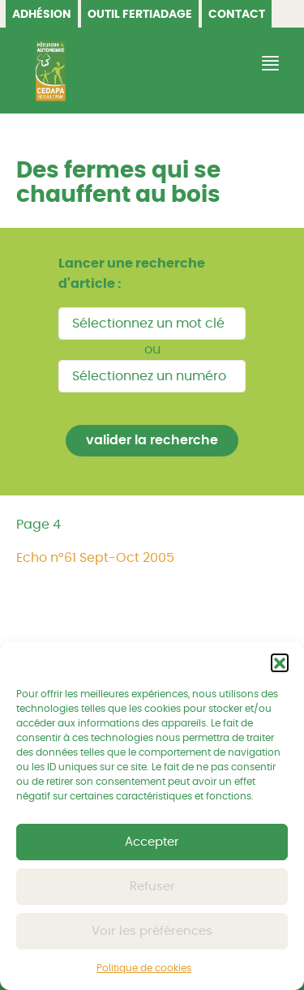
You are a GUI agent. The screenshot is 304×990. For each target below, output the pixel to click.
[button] (280, 662)
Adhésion (41, 14)
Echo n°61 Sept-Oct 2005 (95, 557)
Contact (236, 14)
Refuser (152, 887)
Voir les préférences (152, 931)
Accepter (152, 842)
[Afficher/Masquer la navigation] (268, 63)
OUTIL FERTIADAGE (140, 14)
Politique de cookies (143, 968)
